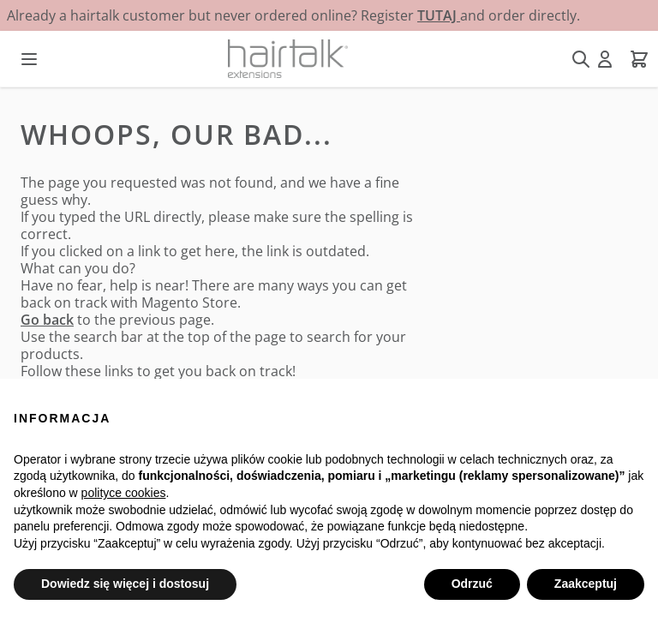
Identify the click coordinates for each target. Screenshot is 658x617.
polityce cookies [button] (123, 493)
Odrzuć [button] (472, 583)
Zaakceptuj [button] (585, 583)
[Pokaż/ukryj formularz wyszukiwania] (581, 59)
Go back (47, 319)
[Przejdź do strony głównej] (287, 59)
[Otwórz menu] (29, 59)
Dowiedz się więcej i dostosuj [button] (125, 583)
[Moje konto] (605, 59)
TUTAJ (438, 15)
